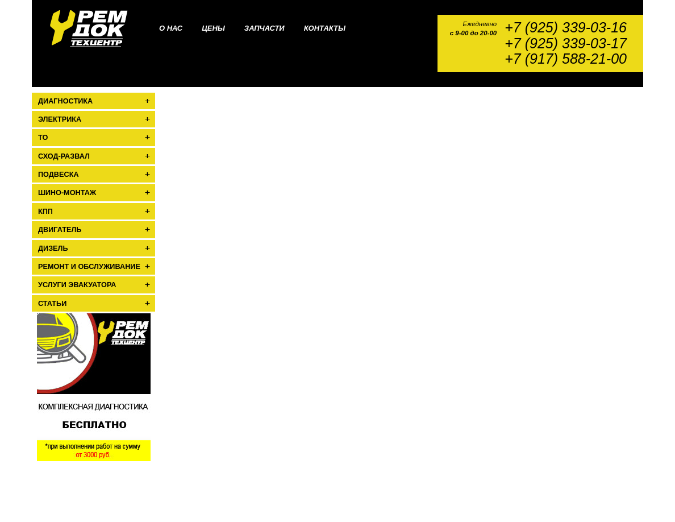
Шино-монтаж (67, 193)
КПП (45, 212)
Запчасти (264, 28)
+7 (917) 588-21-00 (566, 59)
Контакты (324, 28)
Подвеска (58, 175)
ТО (43, 138)
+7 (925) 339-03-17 (566, 43)
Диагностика (65, 101)
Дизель (53, 248)
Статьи (52, 304)
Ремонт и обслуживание (89, 267)
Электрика (59, 119)
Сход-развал (64, 156)
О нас (170, 28)
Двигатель (59, 230)
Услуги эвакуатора (77, 285)
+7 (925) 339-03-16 (566, 27)
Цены (213, 28)
